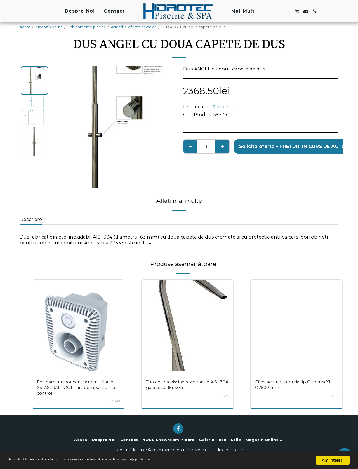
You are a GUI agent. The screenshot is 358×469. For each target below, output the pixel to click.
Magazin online (49, 27)
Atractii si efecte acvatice (134, 27)
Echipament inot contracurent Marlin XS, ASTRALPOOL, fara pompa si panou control (77, 387)
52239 (224, 396)
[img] (78, 325)
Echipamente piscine (87, 27)
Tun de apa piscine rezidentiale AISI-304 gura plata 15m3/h (186, 384)
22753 (333, 396)
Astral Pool (225, 106)
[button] (269, 11)
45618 (115, 401)
